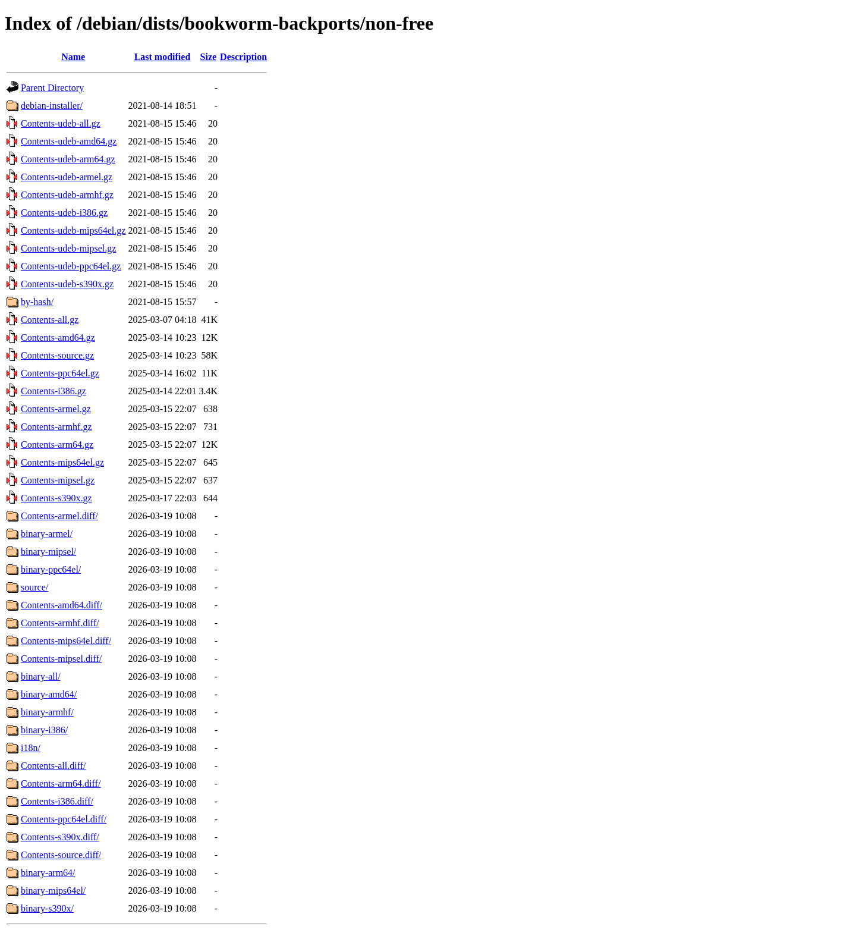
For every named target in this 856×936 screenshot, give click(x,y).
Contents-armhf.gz (56, 427)
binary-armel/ (47, 534)
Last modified (162, 57)
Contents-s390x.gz (56, 498)
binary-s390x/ (47, 908)
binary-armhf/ (47, 712)
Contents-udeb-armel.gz (66, 177)
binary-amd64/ (49, 694)
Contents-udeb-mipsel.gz (68, 248)
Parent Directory (52, 88)
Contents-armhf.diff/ (60, 623)
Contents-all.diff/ (53, 766)
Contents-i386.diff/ (57, 801)
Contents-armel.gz (56, 409)
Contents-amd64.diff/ (61, 605)
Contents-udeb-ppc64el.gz (71, 266)
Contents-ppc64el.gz (60, 373)
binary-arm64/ (48, 873)
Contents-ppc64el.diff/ (63, 819)
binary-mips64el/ (53, 890)
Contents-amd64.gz (58, 337)
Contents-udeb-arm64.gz (68, 159)
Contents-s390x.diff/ (60, 837)
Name (73, 57)
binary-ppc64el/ (51, 569)
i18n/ (30, 748)
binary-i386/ (44, 730)
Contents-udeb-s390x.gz (67, 284)
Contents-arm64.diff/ (60, 783)
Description (243, 57)
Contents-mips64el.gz (62, 462)
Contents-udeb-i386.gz (64, 213)
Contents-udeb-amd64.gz (69, 141)
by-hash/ (37, 302)
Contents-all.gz (49, 320)
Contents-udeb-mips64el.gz (73, 230)
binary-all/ (41, 676)
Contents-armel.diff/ (59, 516)
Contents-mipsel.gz (58, 480)
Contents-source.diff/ (61, 855)
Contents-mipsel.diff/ (61, 659)
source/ (34, 587)
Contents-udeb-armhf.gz (67, 195)
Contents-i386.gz (53, 391)
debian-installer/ (52, 105)
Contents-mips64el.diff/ (66, 641)
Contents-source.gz (57, 355)
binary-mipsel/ (48, 551)
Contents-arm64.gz (57, 444)
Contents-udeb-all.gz (60, 123)
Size (208, 57)
